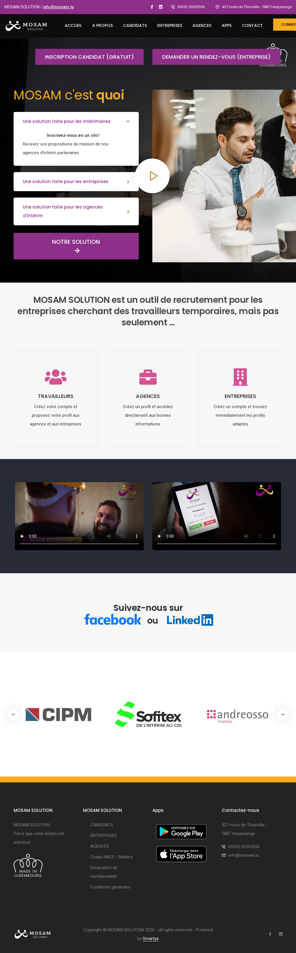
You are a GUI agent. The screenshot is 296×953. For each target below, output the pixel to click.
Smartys (151, 938)
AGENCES (202, 25)
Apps (227, 25)
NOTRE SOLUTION (57, 246)
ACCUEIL (73, 25)
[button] (282, 714)
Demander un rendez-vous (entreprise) (211, 56)
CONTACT (252, 25)
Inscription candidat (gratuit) (84, 56)
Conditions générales (110, 887)
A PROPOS (102, 25)
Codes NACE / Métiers (111, 857)
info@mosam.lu (58, 7)
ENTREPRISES (169, 25)
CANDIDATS (135, 25)
